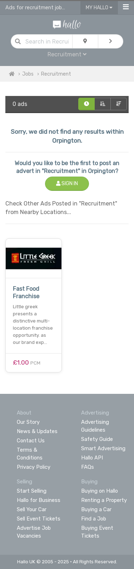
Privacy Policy (33, 467)
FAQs (87, 467)
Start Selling (31, 491)
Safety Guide (97, 439)
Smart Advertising (103, 448)
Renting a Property (104, 500)
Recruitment (67, 54)
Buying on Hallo (99, 491)
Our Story (28, 422)
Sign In (67, 184)
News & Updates (37, 431)
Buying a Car (96, 509)
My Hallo (99, 8)
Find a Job (93, 518)
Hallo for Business (38, 500)
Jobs (28, 74)
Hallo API (92, 457)
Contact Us (31, 440)
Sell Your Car (31, 509)
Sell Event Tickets (38, 518)
